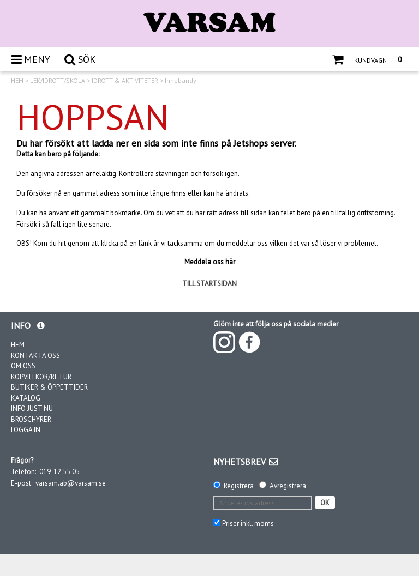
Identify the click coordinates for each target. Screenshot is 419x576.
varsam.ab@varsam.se (70, 483)
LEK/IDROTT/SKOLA (57, 80)
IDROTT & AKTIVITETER (125, 80)
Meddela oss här (209, 261)
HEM (17, 80)
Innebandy (180, 80)
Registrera (239, 485)
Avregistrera (288, 485)
